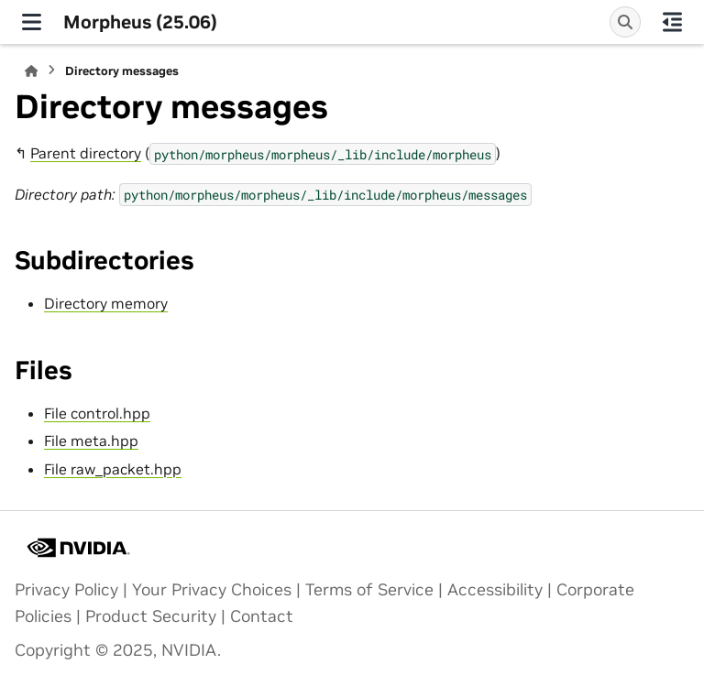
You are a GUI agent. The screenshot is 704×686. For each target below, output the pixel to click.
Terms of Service (369, 590)
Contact (261, 616)
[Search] (625, 22)
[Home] (31, 71)
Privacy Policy (66, 590)
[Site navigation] (32, 22)
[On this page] (672, 22)
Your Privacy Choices (212, 590)
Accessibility (495, 590)
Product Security (150, 616)
